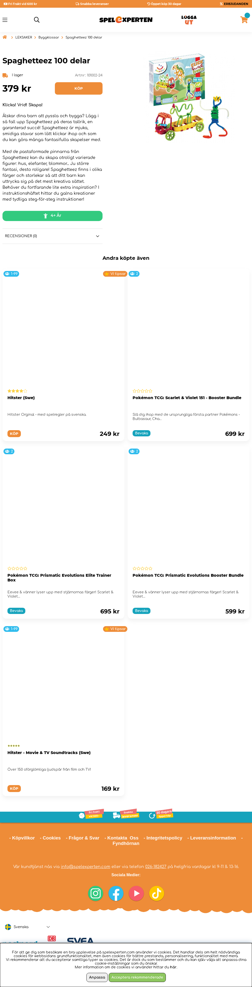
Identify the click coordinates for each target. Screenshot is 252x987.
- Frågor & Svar (82, 837)
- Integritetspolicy (163, 837)
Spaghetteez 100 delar (84, 37)
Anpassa (97, 977)
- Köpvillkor (22, 837)
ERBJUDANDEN (236, 4)
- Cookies (50, 837)
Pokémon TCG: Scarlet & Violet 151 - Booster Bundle (187, 397)
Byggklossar (48, 37)
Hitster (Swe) (21, 397)
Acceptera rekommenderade (137, 977)
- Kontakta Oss (122, 837)
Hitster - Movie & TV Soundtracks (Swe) (49, 752)
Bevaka (141, 433)
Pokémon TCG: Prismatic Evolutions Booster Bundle (188, 575)
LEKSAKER (23, 37)
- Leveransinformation (211, 837)
